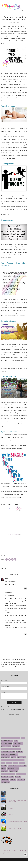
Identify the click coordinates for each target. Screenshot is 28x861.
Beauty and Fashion (6, 743)
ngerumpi (11, 534)
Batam (23, 737)
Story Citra (16, 859)
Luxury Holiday (22, 765)
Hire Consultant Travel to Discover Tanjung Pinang (17, 801)
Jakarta (16, 762)
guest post (10, 760)
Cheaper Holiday (5, 749)
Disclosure (19, 751)
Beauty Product (18, 743)
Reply (25, 588)
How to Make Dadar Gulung (15, 828)
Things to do (4, 779)
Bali (11, 737)
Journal (22, 762)
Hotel (2, 762)
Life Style (10, 563)
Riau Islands (4, 776)
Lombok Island (12, 765)
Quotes (13, 774)
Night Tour (4, 771)
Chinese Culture (16, 749)
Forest (24, 757)
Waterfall (13, 779)
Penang (11, 771)
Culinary (12, 751)
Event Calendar (5, 757)
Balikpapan (17, 737)
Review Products (21, 774)
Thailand (17, 776)
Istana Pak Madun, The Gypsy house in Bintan (18, 807)
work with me (21, 779)
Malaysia (3, 768)
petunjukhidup (16, 534)
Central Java (16, 746)
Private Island (5, 774)
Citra (6, 579)
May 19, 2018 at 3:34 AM (9, 595)
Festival (13, 757)
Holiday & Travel (19, 760)
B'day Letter (4, 737)
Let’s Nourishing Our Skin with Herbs (18, 821)
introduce (9, 762)
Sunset (11, 776)
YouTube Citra (5, 782)
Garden (3, 760)
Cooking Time (4, 751)
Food (18, 757)
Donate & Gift (13, 754)
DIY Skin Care (4, 754)
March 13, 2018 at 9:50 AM (10, 581)
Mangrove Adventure (13, 768)
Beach (16, 740)
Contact (11, 814)
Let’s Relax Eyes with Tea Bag (16, 793)
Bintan (3, 746)
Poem (16, 771)
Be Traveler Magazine (7, 740)
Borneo (9, 746)
